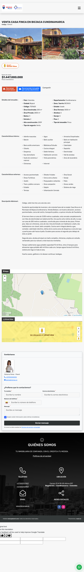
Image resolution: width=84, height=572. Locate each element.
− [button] (4, 279)
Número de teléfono (11, 399)
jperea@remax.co (11, 380)
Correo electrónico (49, 391)
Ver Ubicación (36, 335)
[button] (24, 57)
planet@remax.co (22, 506)
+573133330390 (11, 377)
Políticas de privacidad (42, 456)
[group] (21, 43)
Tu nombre (8, 391)
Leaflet (65, 315)
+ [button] (4, 276)
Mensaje (7, 406)
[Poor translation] (7, 535)
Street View (10, 65)
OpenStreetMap (77, 315)
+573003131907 (23, 483)
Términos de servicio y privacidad (30, 427)
